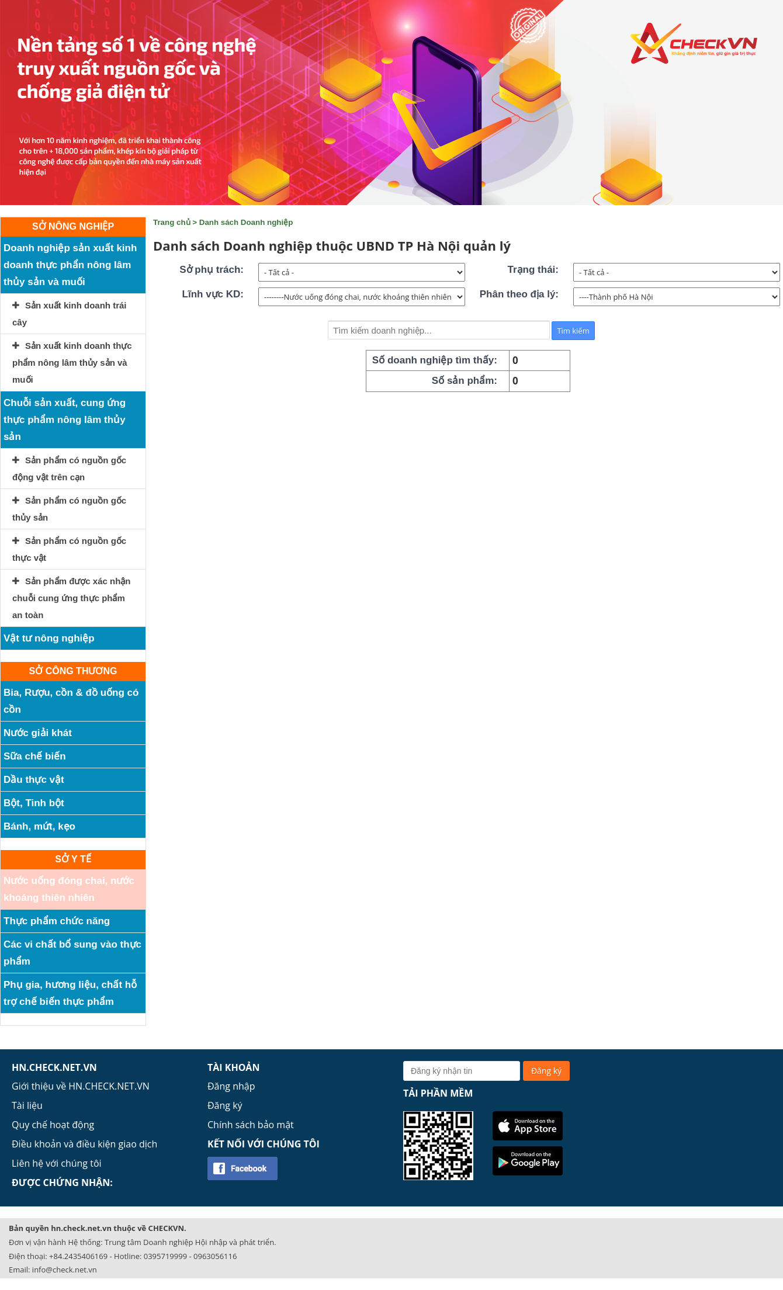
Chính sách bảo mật (250, 1124)
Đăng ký (224, 1105)
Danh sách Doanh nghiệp (246, 222)
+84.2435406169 (78, 1256)
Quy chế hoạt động (53, 1124)
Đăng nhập (231, 1086)
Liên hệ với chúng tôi (57, 1163)
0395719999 (165, 1256)
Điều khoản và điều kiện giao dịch (84, 1144)
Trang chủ (171, 222)
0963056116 (215, 1256)
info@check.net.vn (64, 1269)
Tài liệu (27, 1105)
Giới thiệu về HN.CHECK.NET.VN (81, 1086)
